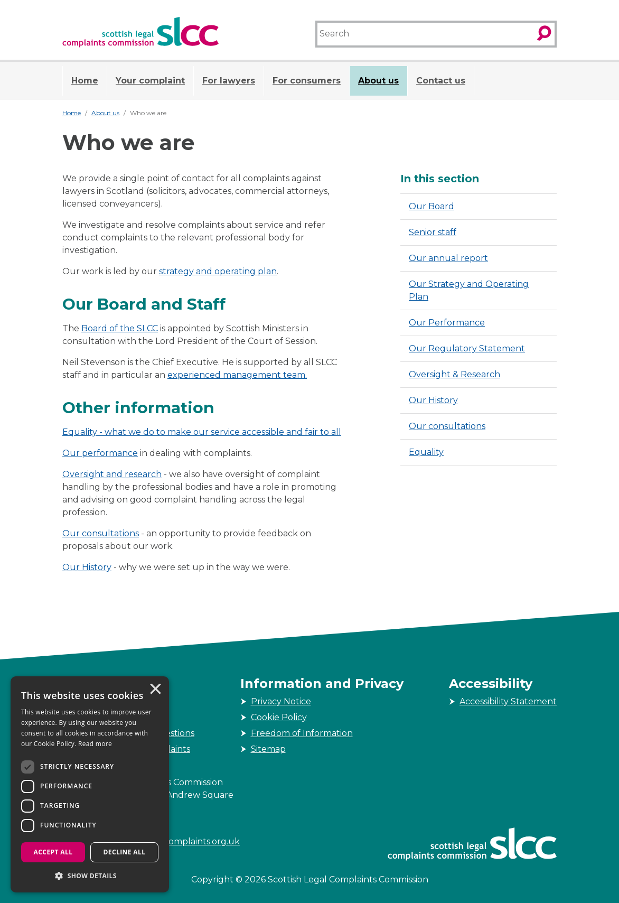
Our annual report (448, 258)
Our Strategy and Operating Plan (469, 290)
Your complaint (150, 81)
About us (378, 81)
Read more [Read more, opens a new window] (95, 743)
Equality (79, 432)
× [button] (154, 690)
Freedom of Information (302, 733)
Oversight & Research (454, 374)
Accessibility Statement (508, 701)
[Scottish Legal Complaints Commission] (140, 32)
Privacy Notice (281, 701)
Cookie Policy (279, 717)
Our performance (100, 453)
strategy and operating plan (218, 271)
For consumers (307, 81)
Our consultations (100, 533)
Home (84, 81)
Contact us (440, 81)
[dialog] (90, 784)
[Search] (424, 34)
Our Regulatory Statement (467, 348)
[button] (89, 875)
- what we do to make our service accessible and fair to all (219, 432)
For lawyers (228, 81)
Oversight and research (112, 474)
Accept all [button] (53, 852)
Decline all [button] (125, 852)
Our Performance (447, 323)
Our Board (431, 206)
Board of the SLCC (119, 328)
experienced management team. (237, 375)
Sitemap (268, 749)
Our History (86, 567)
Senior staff (432, 232)
